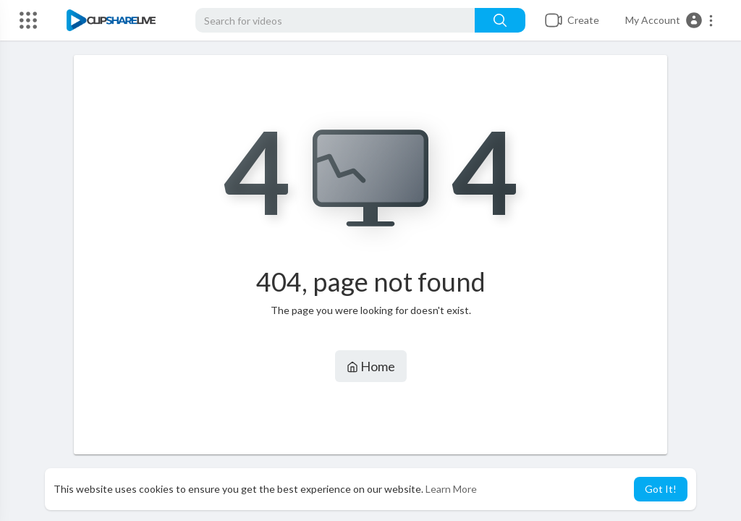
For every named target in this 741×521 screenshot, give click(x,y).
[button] (670, 20)
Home (371, 366)
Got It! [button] (661, 489)
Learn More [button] (451, 489)
